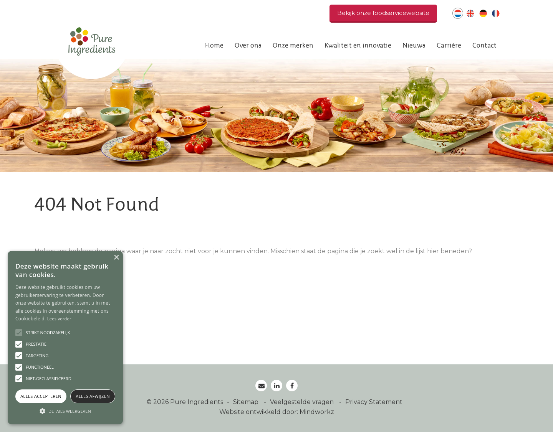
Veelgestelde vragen (302, 402)
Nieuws (414, 45)
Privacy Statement (373, 402)
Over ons (248, 45)
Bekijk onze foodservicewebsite (383, 12)
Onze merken (293, 45)
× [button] (116, 258)
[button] (65, 411)
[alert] (65, 337)
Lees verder (59, 319)
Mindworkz (317, 412)
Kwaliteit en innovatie (358, 45)
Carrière (449, 45)
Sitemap (246, 402)
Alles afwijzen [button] (93, 396)
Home (214, 45)
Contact (484, 45)
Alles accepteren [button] (40, 396)
